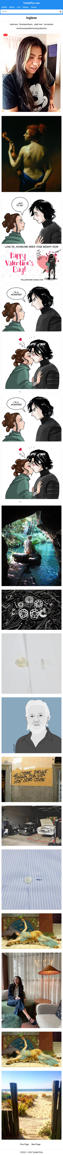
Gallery (26, 7)
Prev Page (24, 1144)
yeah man (38, 24)
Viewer (34, 7)
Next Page (36, 1144)
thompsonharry (26, 24)
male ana (14, 24)
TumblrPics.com (31, 3)
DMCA (12, 7)
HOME (4, 7)
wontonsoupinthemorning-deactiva (31, 28)
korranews (48, 24)
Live (18, 7)
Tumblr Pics (38, 1152)
